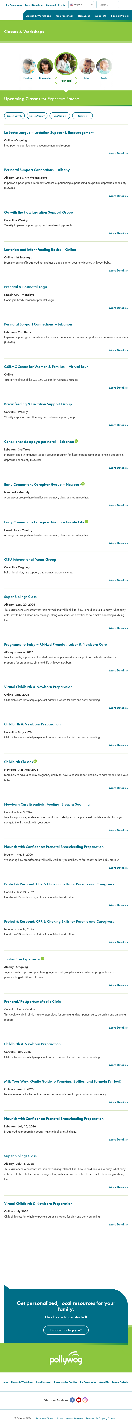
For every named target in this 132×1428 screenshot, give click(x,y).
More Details (117, 153)
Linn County (60, 115)
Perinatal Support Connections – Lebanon (38, 324)
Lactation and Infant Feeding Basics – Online (40, 249)
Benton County (14, 115)
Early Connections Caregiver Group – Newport (42, 484)
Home (5, 1383)
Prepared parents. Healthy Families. (14, 9)
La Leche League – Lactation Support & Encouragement (49, 132)
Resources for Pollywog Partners (100, 1419)
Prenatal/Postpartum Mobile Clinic (32, 1001)
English (104, 4)
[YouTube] (78, 1401)
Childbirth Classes (18, 761)
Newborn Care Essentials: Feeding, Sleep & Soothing (47, 804)
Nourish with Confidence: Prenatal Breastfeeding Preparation (54, 846)
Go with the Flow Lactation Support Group (38, 212)
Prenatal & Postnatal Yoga (25, 286)
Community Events (83, 5)
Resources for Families (65, 1383)
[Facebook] (72, 1401)
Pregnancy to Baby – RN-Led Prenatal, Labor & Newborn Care (55, 644)
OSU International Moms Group (30, 559)
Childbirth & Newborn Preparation (32, 724)
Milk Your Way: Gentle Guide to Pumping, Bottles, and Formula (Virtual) (62, 1081)
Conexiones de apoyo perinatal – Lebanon (39, 441)
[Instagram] (85, 1401)
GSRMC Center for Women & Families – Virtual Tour (46, 366)
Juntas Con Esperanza (22, 959)
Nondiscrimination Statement (69, 1419)
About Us (100, 16)
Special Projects (120, 16)
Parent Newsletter (62, 5)
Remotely (82, 115)
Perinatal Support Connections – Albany (37, 169)
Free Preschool (64, 16)
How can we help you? (66, 1331)
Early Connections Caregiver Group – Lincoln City (44, 522)
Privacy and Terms (44, 1419)
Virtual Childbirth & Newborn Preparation (38, 686)
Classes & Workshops (38, 16)
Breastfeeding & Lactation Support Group (38, 403)
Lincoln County (37, 115)
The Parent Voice (42, 5)
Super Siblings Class (20, 596)
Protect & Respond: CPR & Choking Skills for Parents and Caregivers (59, 884)
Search (127, 6)
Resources (84, 16)
